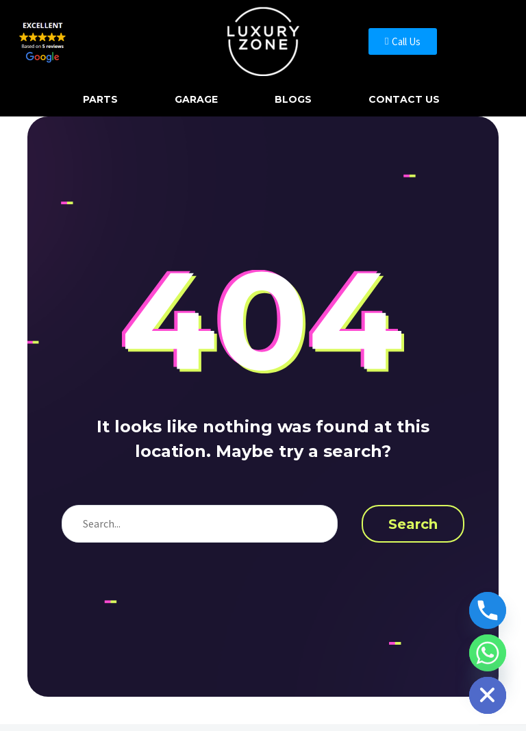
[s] (200, 524)
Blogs (293, 99)
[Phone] (487, 610)
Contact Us (404, 99)
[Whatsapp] (487, 652)
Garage (196, 99)
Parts (100, 99)
